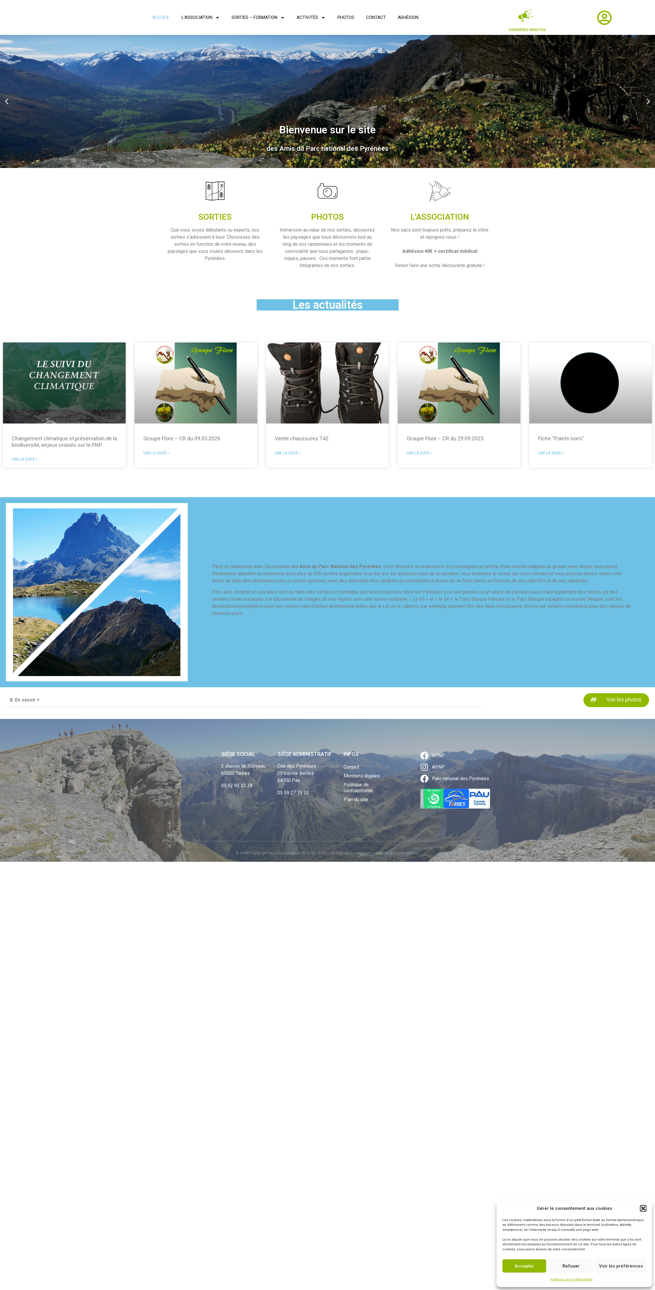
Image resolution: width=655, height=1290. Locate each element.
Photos (345, 17)
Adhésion (408, 17)
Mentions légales (362, 776)
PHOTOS (327, 217)
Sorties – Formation (258, 17)
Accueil (161, 17)
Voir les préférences (621, 1266)
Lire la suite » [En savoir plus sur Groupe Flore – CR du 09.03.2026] (156, 453)
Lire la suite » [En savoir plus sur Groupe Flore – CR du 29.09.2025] (419, 453)
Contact (376, 17)
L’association (201, 17)
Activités (311, 17)
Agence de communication (397, 853)
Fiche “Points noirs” (561, 438)
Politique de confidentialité (571, 1279)
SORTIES (215, 217)
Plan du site (356, 799)
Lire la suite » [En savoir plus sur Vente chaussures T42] (288, 453)
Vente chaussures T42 (302, 438)
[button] (643, 1208)
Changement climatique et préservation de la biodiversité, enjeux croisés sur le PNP (64, 441)
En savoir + (27, 700)
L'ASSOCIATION (439, 217)
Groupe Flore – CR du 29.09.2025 (445, 438)
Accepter (524, 1266)
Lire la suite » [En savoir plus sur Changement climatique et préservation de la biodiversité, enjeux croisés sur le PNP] (25, 459)
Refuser (571, 1266)
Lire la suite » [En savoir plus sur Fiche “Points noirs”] (551, 453)
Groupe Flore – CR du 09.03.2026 (181, 438)
